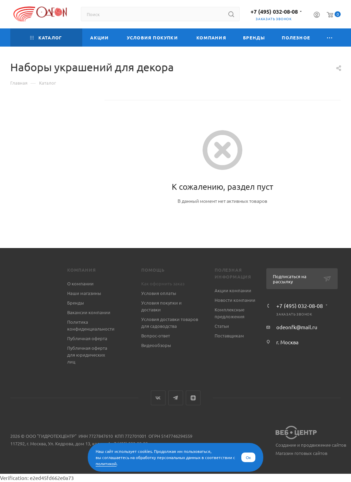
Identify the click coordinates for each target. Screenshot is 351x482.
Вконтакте (158, 398)
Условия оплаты (158, 293)
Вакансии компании (88, 312)
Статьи (222, 326)
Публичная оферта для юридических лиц (87, 354)
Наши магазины (84, 293)
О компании (80, 283)
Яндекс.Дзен (193, 398)
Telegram (175, 398)
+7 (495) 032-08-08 (274, 11)
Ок (248, 457)
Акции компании (233, 290)
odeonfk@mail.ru (296, 327)
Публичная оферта (87, 338)
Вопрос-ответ (155, 335)
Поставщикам (229, 335)
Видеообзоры (156, 345)
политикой (106, 463)
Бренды (75, 303)
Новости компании (235, 300)
